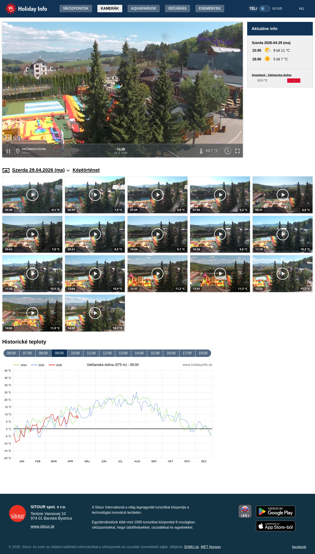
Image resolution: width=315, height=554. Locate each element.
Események (210, 8)
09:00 (59, 353)
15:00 (155, 353)
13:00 (123, 353)
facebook (299, 547)
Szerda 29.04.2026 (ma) (41, 170)
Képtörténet (86, 170)
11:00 (91, 353)
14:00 (139, 353)
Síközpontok (76, 8)
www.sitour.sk (42, 526)
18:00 (203, 353)
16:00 (171, 353)
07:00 (27, 353)
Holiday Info (21, 5)
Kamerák (110, 8)
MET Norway (211, 547)
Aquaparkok (143, 8)
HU (301, 9)
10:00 (75, 353)
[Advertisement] (280, 123)
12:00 (107, 353)
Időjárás (177, 8)
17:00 (187, 353)
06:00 (11, 353)
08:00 (43, 353)
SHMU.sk (191, 547)
